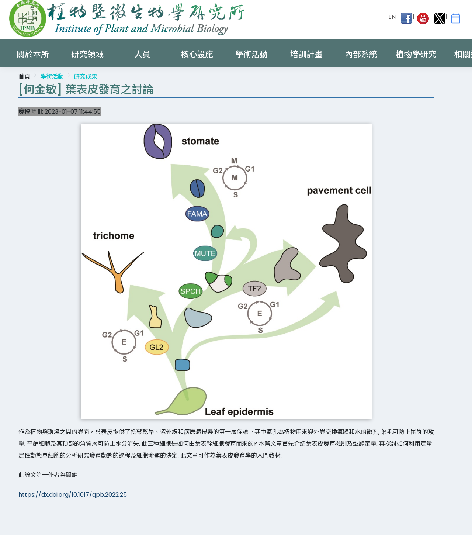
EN (392, 17)
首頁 (24, 76)
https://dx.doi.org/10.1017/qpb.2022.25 (72, 494)
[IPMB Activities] (456, 18)
